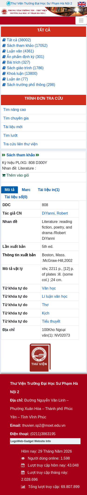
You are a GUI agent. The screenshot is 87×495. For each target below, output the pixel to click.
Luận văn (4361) (18, 51)
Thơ (45, 305)
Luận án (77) (15, 79)
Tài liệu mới (13, 127)
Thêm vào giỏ (15, 175)
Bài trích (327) (16, 62)
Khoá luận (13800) (19, 73)
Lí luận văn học (55, 296)
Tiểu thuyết (51, 321)
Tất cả (43, 30)
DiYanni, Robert (55, 213)
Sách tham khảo (20, 155)
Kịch (45, 313)
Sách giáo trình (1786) (23, 68)
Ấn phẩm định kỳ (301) (23, 57)
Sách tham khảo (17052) (25, 46)
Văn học (49, 288)
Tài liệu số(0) (16, 197)
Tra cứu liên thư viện (20, 144)
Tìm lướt (10, 135)
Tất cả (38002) (16, 40)
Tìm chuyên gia (16, 118)
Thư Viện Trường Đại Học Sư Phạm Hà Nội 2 (39, 3)
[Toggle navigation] (81, 20)
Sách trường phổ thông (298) (28, 85)
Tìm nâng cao (14, 110)
